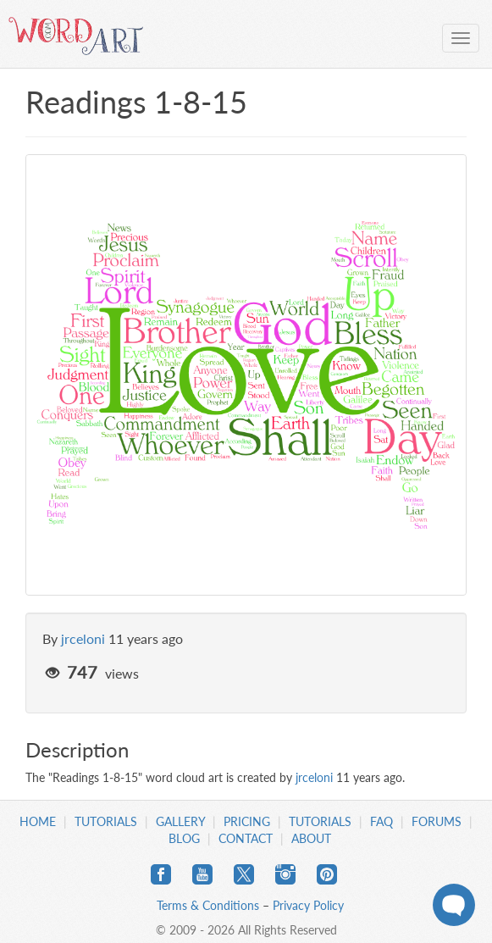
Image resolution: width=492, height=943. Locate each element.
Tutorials (106, 821)
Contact (245, 838)
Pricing (247, 821)
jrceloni (83, 638)
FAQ (381, 821)
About (311, 838)
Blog (184, 838)
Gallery (180, 821)
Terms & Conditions (208, 905)
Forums (437, 821)
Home (37, 821)
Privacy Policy (308, 905)
